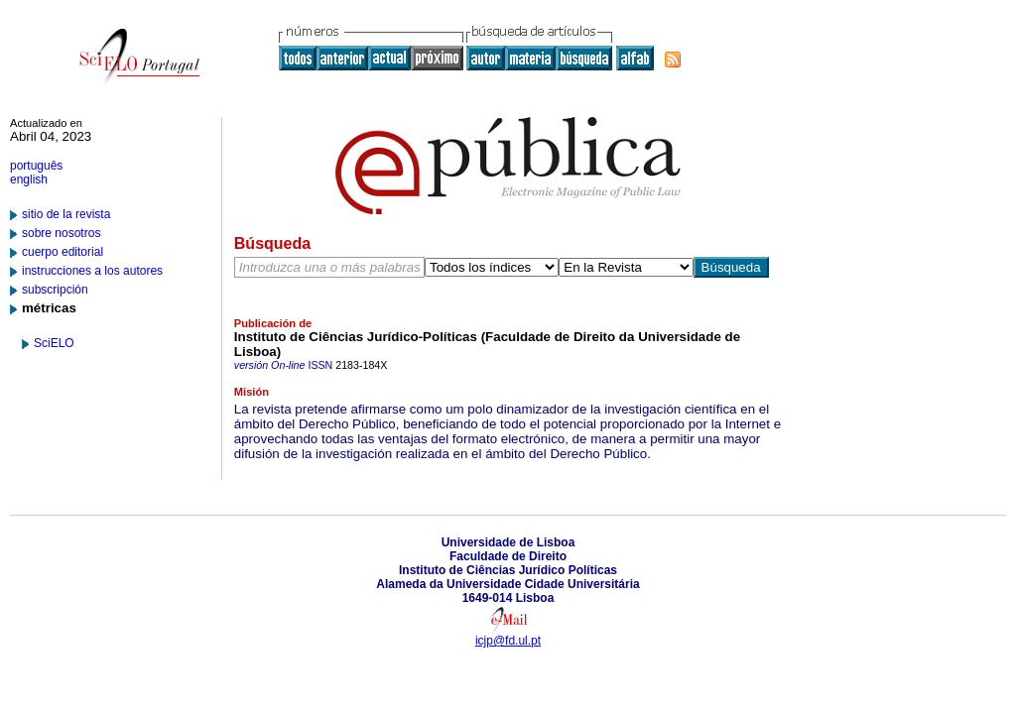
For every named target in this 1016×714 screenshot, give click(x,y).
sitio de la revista (66, 214)
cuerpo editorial (62, 252)
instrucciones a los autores (92, 271)
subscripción (55, 290)
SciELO (54, 343)
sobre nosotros (61, 233)
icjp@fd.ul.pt (508, 641)
